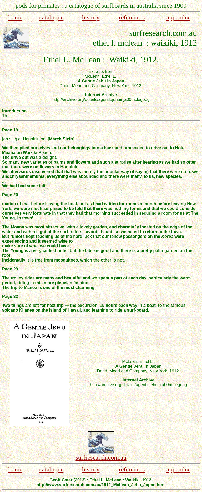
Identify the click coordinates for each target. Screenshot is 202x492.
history (91, 17)
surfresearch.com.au (100, 457)
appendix (178, 17)
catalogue (51, 17)
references (132, 17)
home (15, 17)
